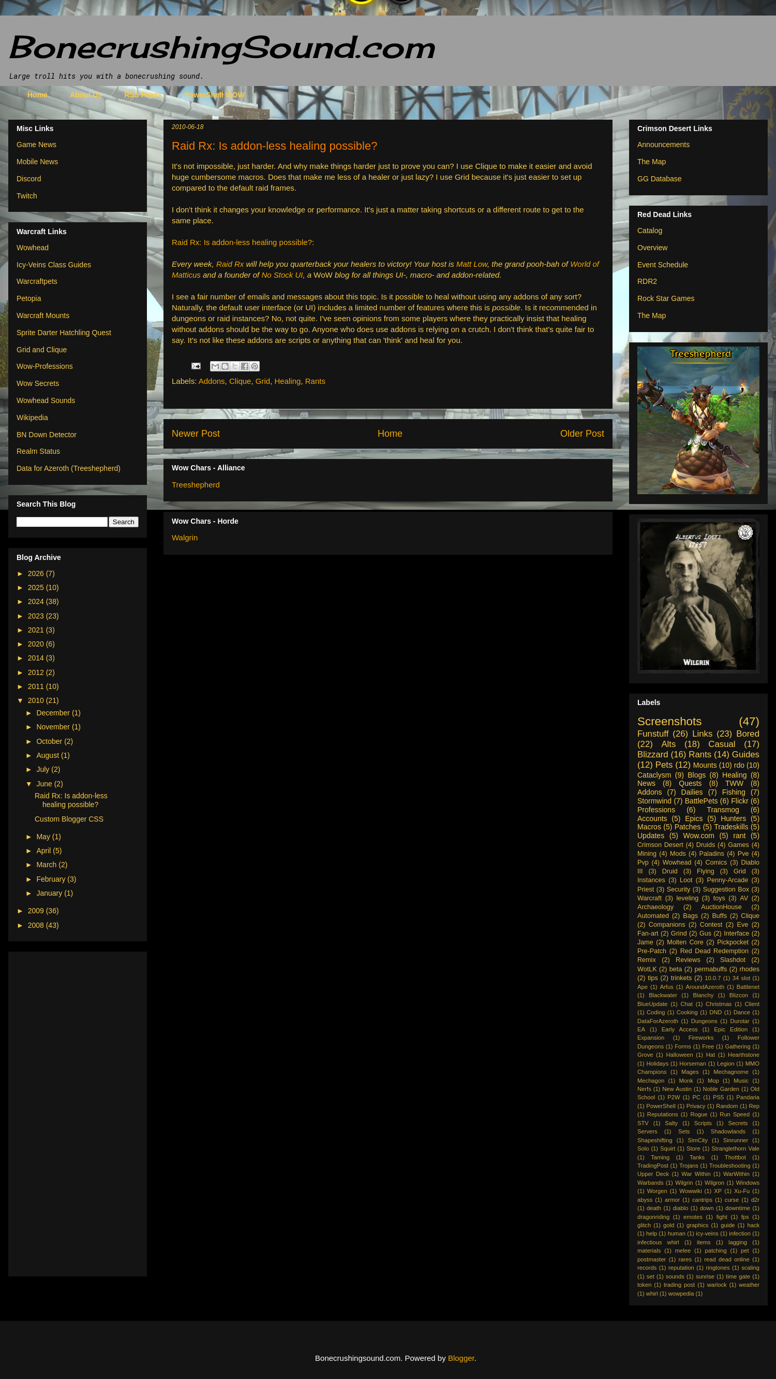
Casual (721, 744)
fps (745, 1217)
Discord (29, 179)
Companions (667, 924)
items (704, 1242)
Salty (671, 1123)
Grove (645, 1055)
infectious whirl (658, 1242)
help (651, 1233)
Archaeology (655, 907)
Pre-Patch (651, 951)
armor (672, 1200)
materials (649, 1250)
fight (722, 1217)
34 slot (741, 978)
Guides (745, 754)
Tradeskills (731, 827)
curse (732, 1200)
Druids (705, 845)
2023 (37, 616)
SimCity (698, 1140)
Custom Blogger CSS (69, 819)
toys (719, 898)
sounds (675, 1276)
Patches (688, 827)
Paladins (711, 853)
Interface (736, 933)
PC (697, 1097)
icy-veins (707, 1233)
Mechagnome (731, 1072)
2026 (37, 573)
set (650, 1276)
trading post (679, 1285)
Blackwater (663, 995)
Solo (643, 1148)
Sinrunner (736, 1140)
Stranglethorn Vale (735, 1148)
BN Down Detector (47, 434)
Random (727, 1106)
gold (668, 1225)
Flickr (739, 801)
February (51, 879)
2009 (37, 911)
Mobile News (37, 161)
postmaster (651, 1259)
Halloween (679, 1055)
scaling (750, 1268)
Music (741, 1081)
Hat (710, 1055)
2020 (37, 644)
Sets (684, 1131)
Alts (668, 744)
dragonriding (653, 1217)
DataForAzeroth (657, 1021)
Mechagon (650, 1081)
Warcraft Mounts (43, 315)
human (676, 1233)
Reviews (688, 960)
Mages (690, 1072)
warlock (717, 1285)
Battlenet (748, 987)
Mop (713, 1081)
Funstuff (652, 734)
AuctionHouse (721, 907)
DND (715, 1012)
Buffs (719, 916)
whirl (652, 1293)
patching (715, 1250)
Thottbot (735, 1157)
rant (739, 835)
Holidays (657, 1063)
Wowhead (33, 247)
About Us (86, 95)
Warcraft (649, 898)
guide (728, 1225)
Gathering (737, 1046)
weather (749, 1285)
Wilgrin (684, 1183)
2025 (37, 587)
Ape (642, 987)
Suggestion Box (726, 889)
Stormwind (654, 801)
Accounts (652, 818)
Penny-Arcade (727, 880)
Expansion (650, 1038)
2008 (37, 925)
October (50, 741)
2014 (37, 658)
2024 (37, 601)
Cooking (687, 1012)
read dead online (727, 1259)
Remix (646, 960)
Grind (679, 933)
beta (675, 969)
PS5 (718, 1097)
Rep (754, 1106)
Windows (747, 1183)
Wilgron (714, 1183)
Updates (650, 835)
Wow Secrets (38, 383)
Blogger (461, 1358)
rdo (739, 765)
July (43, 769)
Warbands (650, 1183)
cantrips (702, 1200)
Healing (288, 381)
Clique (240, 381)
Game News (36, 144)
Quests (690, 783)
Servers (647, 1131)
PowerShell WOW (214, 95)
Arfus (667, 987)
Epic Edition (731, 1029)
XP (718, 1191)
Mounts (705, 765)
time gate (738, 1276)
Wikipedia (32, 417)
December (53, 713)
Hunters (733, 818)
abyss (644, 1200)
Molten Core (685, 942)
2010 (37, 700)
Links (702, 734)
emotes (693, 1217)
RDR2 (647, 281)
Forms (683, 1046)
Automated (653, 916)
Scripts (703, 1123)
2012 (37, 672)
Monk (686, 1081)
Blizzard (652, 754)
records (646, 1268)
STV (643, 1123)
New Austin (677, 1089)
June (45, 784)
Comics (716, 862)
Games (738, 845)
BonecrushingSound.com (221, 46)
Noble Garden (721, 1089)
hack (753, 1225)
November (53, 727)
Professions (656, 810)
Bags (690, 916)
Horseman (692, 1063)
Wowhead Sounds (46, 400)
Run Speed (735, 1114)
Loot (686, 880)
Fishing (733, 792)
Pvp (643, 862)
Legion (726, 1063)
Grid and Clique (42, 350)
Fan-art (648, 933)
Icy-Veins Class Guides (54, 265)
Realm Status (38, 451)
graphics (697, 1225)
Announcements (663, 144)
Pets (664, 765)
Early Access (680, 1029)
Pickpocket (733, 942)
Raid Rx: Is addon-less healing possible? (242, 242)
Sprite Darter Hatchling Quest (64, 332)
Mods (678, 853)
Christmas (719, 1004)
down (707, 1208)
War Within (695, 1174)
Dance (742, 1012)
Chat (686, 1004)
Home (37, 95)
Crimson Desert (660, 845)
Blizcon (738, 995)
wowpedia (681, 1293)
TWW (734, 783)
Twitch (27, 196)
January (50, 893)
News (646, 783)
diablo (681, 1208)
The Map (651, 161)
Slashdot (732, 960)
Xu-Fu (742, 1191)
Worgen (657, 1191)
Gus (705, 933)
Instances (651, 880)
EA (641, 1029)
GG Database (659, 179)
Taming (660, 1157)
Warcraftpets (37, 281)
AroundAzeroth (704, 987)
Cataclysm (654, 775)
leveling (688, 898)
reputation (681, 1268)
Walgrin (185, 537)
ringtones (717, 1268)
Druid (670, 871)
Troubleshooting (730, 1165)
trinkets (681, 978)
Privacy (696, 1106)
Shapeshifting (655, 1140)
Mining (646, 853)
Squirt (667, 1148)
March (47, 864)
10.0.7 (713, 978)
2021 (37, 630)
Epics (694, 818)
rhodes (750, 969)
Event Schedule (662, 265)
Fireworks (701, 1038)
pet (745, 1250)
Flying (705, 871)
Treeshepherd (196, 484)
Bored (747, 734)
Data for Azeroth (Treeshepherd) (69, 468)
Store (693, 1148)
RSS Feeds (143, 95)
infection (740, 1233)
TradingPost (652, 1165)
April (44, 850)
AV (744, 898)
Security (679, 889)
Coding (656, 1012)
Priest (645, 889)
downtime (737, 1208)
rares (685, 1259)
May (44, 836)
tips (653, 978)
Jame (645, 942)
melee (683, 1250)
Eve (743, 924)
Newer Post (196, 433)
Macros (649, 827)
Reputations (662, 1114)
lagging (737, 1242)
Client (751, 1004)
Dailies (692, 792)
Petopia (29, 298)
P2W (673, 1097)
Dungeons (704, 1021)
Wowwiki (690, 1191)
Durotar (739, 1021)
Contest (711, 924)
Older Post (582, 433)
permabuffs (711, 969)
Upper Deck (653, 1174)
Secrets (738, 1123)
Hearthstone (743, 1055)
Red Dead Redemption (714, 951)
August (48, 755)
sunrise (705, 1276)
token (644, 1285)
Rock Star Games (665, 298)
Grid (263, 381)
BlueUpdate (652, 1004)
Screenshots (669, 721)
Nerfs (644, 1089)
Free (708, 1046)
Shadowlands (728, 1131)
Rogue (698, 1114)
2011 (37, 686)
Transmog (723, 810)
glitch (644, 1225)
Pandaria (747, 1097)
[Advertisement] (58, 1111)
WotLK (647, 969)
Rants (315, 381)
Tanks (697, 1157)
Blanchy (703, 995)
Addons (212, 381)
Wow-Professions (45, 366)
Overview (652, 247)
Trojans (688, 1165)
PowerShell (661, 1106)
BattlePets (701, 801)
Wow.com (698, 835)
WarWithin (736, 1174)
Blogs (697, 775)
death (654, 1208)
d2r (755, 1200)
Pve (743, 853)
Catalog (649, 230)
